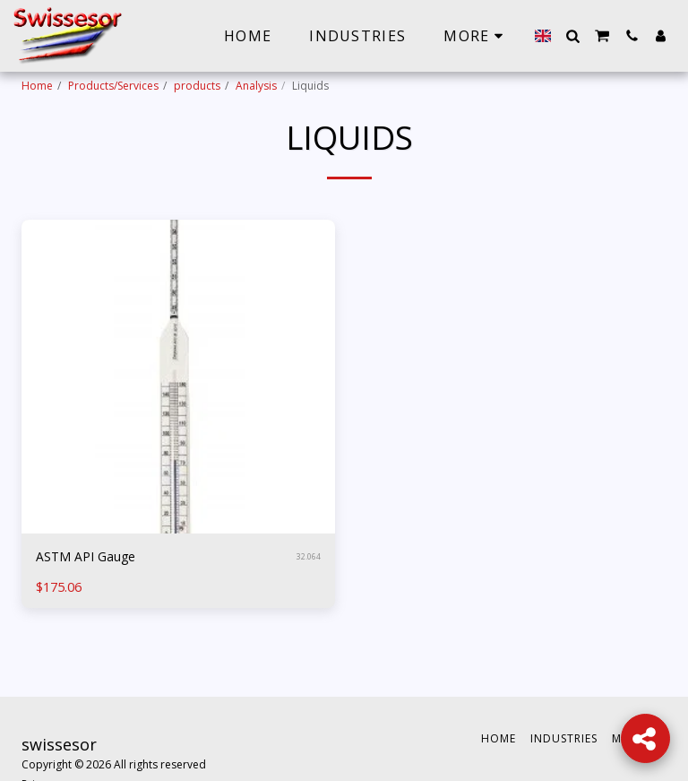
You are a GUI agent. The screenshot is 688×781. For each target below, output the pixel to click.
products (197, 85)
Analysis (256, 85)
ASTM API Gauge (88, 558)
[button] (572, 36)
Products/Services (113, 85)
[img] (178, 377)
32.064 (309, 557)
